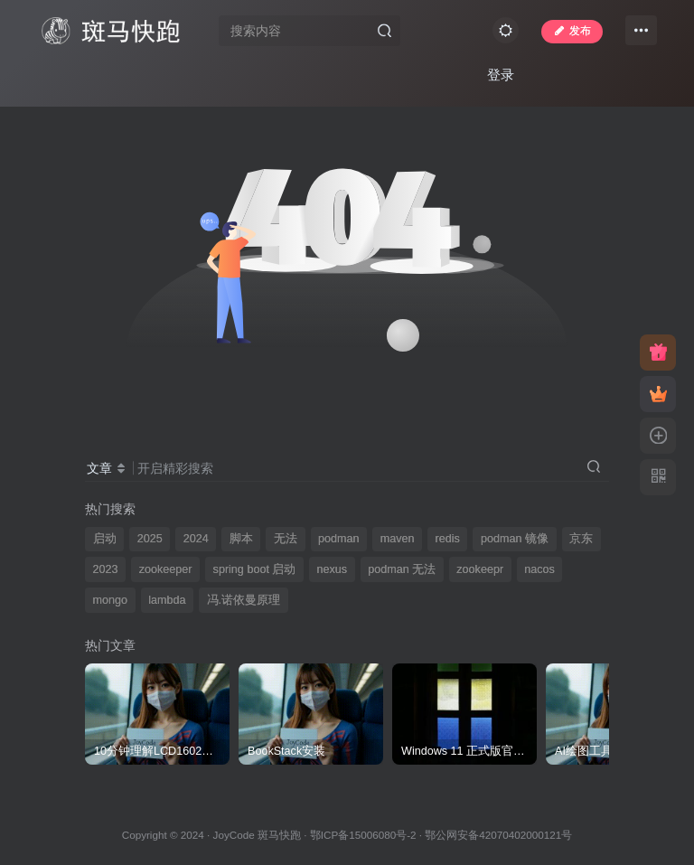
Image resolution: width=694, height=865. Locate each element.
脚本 (241, 538)
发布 (572, 30)
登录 (500, 74)
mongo (110, 600)
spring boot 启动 (254, 569)
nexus (331, 569)
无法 (285, 538)
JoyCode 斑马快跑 (257, 835)
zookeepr (479, 569)
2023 (105, 569)
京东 (581, 538)
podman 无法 (402, 569)
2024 (196, 538)
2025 (150, 538)
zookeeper (165, 569)
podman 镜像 (515, 538)
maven (397, 538)
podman (339, 538)
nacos (539, 569)
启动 (105, 538)
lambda (166, 600)
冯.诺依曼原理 (244, 600)
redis (448, 538)
